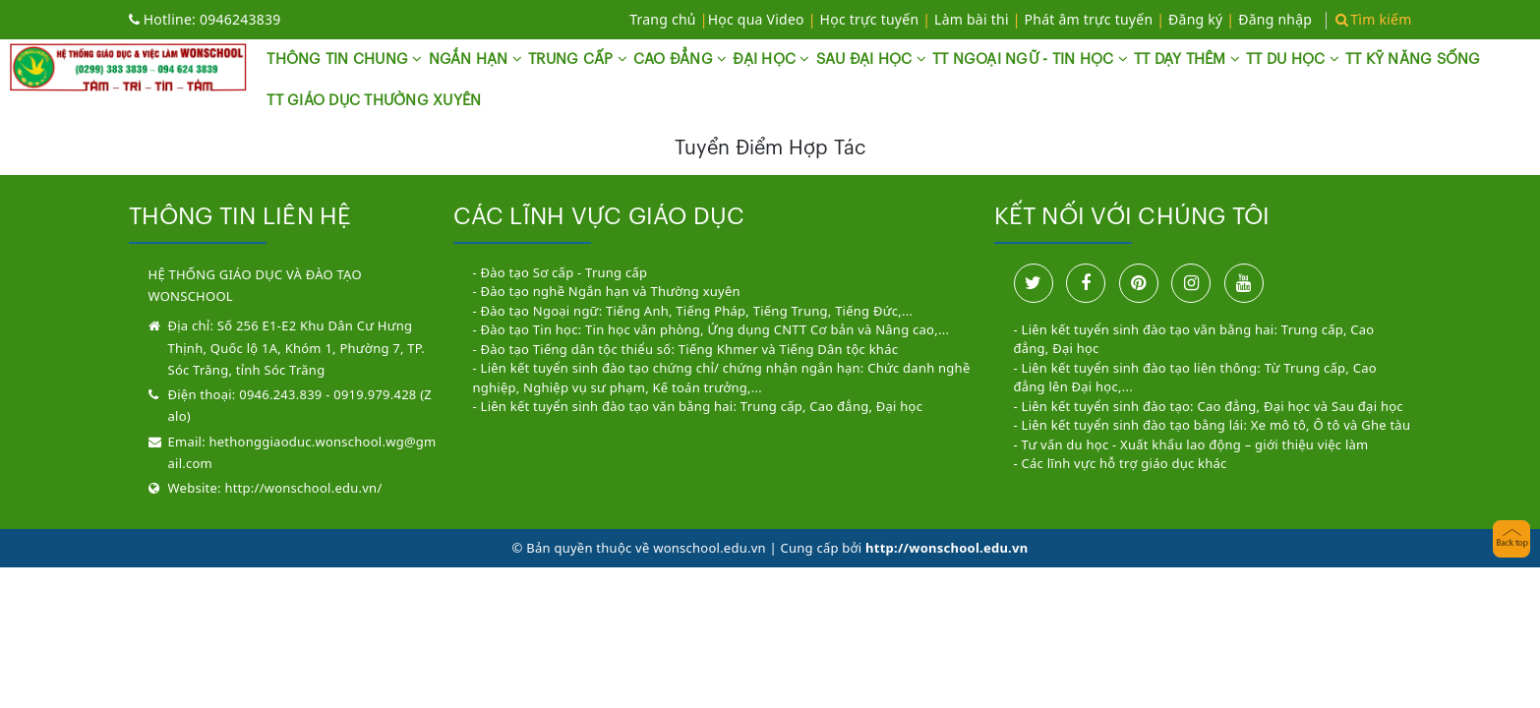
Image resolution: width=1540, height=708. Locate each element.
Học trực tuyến (869, 19)
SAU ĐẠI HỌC (871, 59)
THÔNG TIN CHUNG (344, 59)
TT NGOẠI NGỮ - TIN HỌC (1030, 59)
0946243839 (205, 19)
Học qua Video (756, 19)
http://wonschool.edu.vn (946, 548)
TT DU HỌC (1292, 59)
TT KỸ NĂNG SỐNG (1413, 59)
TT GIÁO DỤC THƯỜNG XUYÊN (374, 100)
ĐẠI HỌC (771, 59)
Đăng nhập (1275, 19)
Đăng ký (1195, 19)
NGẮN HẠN (476, 59)
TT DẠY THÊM (1187, 59)
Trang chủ (662, 19)
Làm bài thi (971, 19)
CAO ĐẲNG (680, 59)
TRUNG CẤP (577, 59)
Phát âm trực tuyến (1091, 19)
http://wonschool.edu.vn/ (303, 488)
